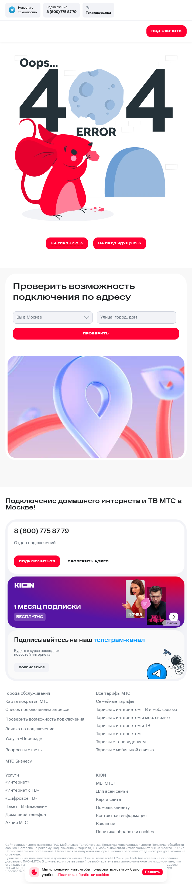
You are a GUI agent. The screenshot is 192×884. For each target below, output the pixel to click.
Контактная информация (121, 815)
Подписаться (31, 667)
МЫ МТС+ (106, 783)
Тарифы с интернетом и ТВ (123, 725)
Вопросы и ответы (23, 750)
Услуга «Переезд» (23, 738)
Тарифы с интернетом (118, 733)
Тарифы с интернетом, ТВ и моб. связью (136, 709)
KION (101, 775)
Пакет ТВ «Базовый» (26, 806)
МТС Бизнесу (18, 761)
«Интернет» (17, 782)
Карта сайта (108, 799)
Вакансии (105, 823)
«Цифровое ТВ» (21, 798)
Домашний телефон (25, 814)
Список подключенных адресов (37, 709)
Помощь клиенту (113, 807)
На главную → (67, 243)
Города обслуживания (27, 693)
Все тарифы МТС (113, 693)
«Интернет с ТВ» (22, 790)
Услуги (12, 775)
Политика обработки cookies (125, 831)
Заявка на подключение (29, 729)
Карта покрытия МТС (27, 701)
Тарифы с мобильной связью (125, 750)
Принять (152, 872)
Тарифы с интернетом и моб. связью (133, 717)
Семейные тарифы (115, 701)
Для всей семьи (112, 791)
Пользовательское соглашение (29, 851)
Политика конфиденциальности (126, 845)
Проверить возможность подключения (44, 719)
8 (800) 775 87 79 (61, 12)
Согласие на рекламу (34, 848)
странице (12, 854)
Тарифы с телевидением (121, 742)
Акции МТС (16, 822)
